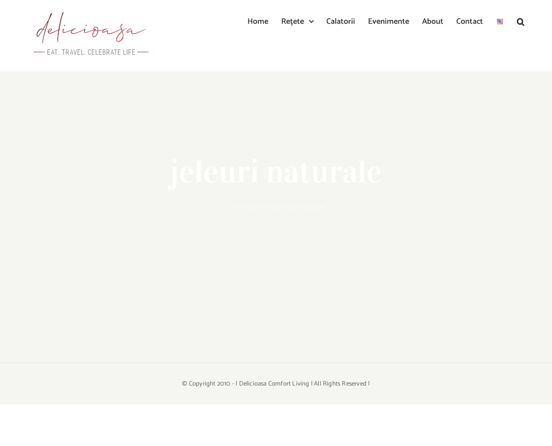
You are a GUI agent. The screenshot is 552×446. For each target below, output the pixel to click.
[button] (520, 21)
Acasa (269, 207)
